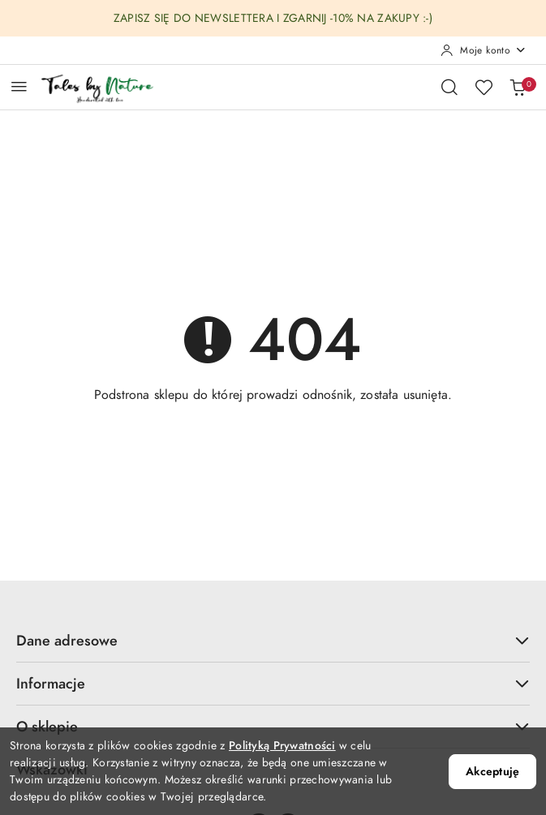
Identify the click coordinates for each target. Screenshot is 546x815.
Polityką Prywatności (282, 745)
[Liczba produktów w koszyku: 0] (518, 86)
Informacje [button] (273, 683)
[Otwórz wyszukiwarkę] (449, 86)
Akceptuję (492, 771)
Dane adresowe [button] (273, 640)
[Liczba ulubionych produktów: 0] (483, 86)
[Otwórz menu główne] (19, 86)
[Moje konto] (484, 50)
